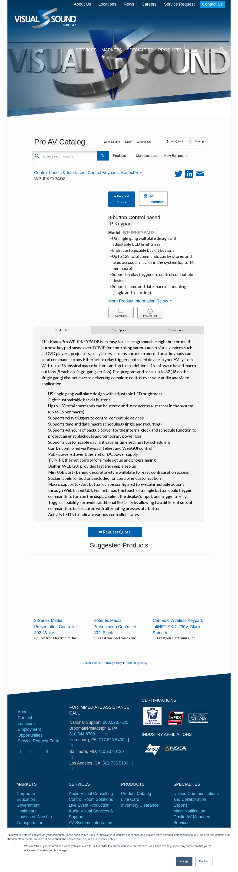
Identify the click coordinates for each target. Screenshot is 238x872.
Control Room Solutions (91, 799)
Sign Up (199, 141)
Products (121, 156)
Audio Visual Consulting (91, 793)
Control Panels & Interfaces (59, 172)
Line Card (130, 799)
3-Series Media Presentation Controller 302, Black (114, 626)
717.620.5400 (111, 740)
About (23, 712)
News (129, 4)
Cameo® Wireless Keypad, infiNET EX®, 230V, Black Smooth (178, 626)
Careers (149, 4)
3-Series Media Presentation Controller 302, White (55, 626)
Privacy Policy (113, 662)
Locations (107, 4)
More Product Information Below (140, 301)
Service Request (179, 4)
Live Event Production (89, 805)
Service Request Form (38, 741)
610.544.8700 (82, 734)
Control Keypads (103, 172)
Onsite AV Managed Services (191, 820)
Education (26, 799)
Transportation (30, 822)
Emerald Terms (92, 662)
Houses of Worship (34, 817)
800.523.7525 (115, 722)
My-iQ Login (177, 141)
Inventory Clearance (140, 805)
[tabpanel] (153, 748)
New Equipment (175, 156)
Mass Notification (189, 811)
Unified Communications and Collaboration (196, 796)
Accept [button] (184, 861)
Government (28, 805)
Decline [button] (203, 861)
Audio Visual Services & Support (91, 814)
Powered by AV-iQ (136, 662)
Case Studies (112, 142)
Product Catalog (136, 793)
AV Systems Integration (90, 822)
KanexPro (130, 172)
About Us (82, 4)
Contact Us (212, 4)
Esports (180, 805)
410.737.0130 (111, 751)
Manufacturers (146, 156)
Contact (25, 717)
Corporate (26, 793)
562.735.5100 (115, 763)
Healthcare (27, 811)
